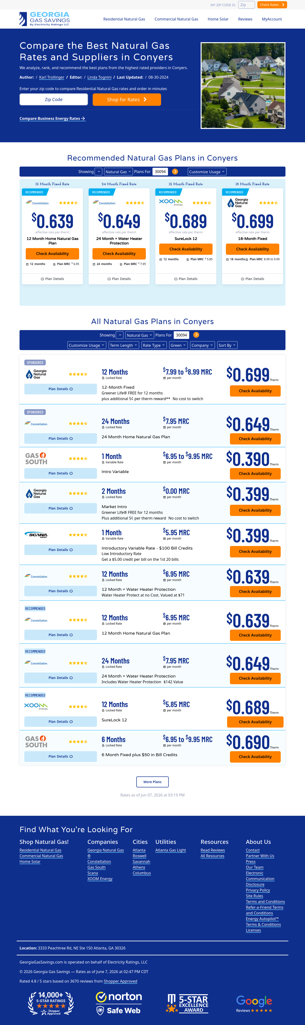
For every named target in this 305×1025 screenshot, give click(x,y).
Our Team (255, 867)
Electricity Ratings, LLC (127, 962)
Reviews (245, 19)
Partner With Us (260, 855)
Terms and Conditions (265, 901)
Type (152, 345)
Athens (139, 867)
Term (121, 345)
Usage (204, 171)
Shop (127, 99)
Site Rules (254, 895)
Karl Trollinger (51, 77)
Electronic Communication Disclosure (260, 878)
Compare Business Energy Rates (53, 118)
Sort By (225, 345)
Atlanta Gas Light (170, 850)
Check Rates (272, 4)
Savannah (141, 861)
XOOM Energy (99, 878)
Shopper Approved (120, 981)
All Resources (212, 855)
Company (200, 345)
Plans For (142, 171)
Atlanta (139, 850)
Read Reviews (213, 850)
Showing (86, 171)
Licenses (253, 930)
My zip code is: (223, 5)
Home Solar (218, 19)
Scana (92, 873)
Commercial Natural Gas (176, 19)
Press (250, 861)
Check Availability (185, 249)
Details (54, 278)
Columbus (142, 873)
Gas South (96, 867)
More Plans (152, 782)
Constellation (99, 861)
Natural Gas (116, 171)
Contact (253, 850)
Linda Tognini (99, 77)
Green (176, 345)
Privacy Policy (258, 890)
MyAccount (272, 19)
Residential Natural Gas (124, 19)
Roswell (139, 855)
